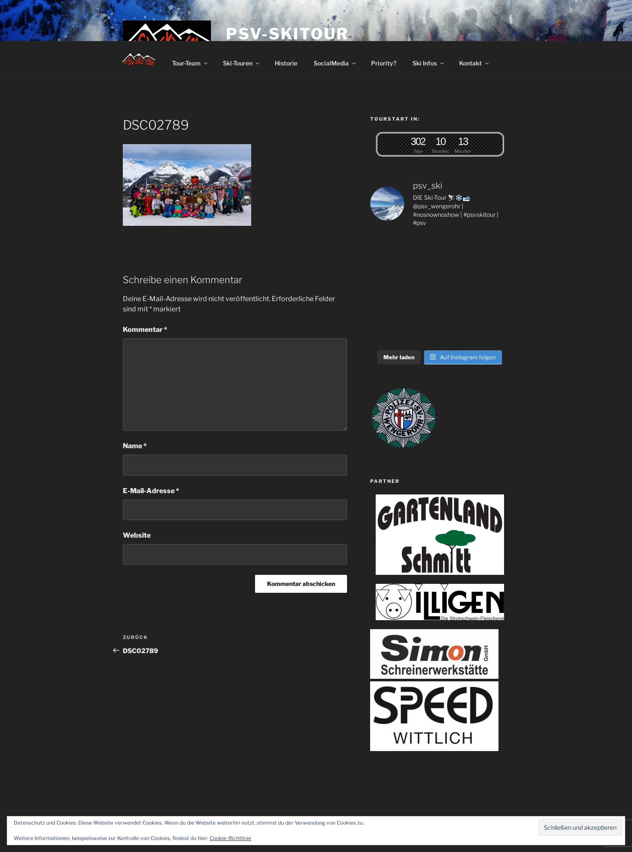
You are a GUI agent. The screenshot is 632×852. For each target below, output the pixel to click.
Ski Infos (428, 63)
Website (137, 535)
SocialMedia (335, 63)
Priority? (383, 63)
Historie (286, 63)
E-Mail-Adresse (151, 491)
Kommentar (145, 329)
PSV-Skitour (287, 33)
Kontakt (474, 63)
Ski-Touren (242, 63)
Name (135, 446)
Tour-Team (190, 63)
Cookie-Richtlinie (230, 838)
